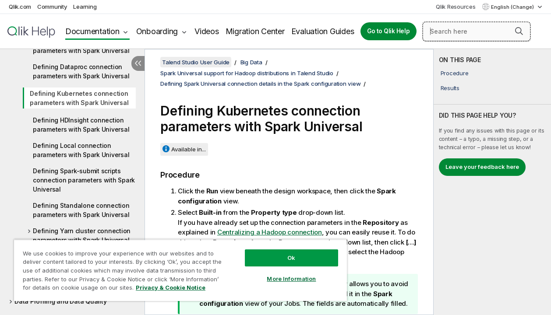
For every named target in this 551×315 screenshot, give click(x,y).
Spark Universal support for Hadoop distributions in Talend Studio (246, 73)
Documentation (92, 31)
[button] (519, 31)
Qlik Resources (456, 6)
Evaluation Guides (322, 31)
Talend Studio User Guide (196, 62)
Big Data (251, 62)
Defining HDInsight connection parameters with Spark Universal (81, 124)
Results (450, 87)
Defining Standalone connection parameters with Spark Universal (81, 210)
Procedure (455, 73)
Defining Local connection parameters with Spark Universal (81, 150)
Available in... (188, 149)
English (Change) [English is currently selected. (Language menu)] (513, 7)
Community (52, 6)
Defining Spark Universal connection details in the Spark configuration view (260, 83)
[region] (174, 267)
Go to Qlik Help (388, 31)
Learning (84, 6)
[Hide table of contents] (138, 63)
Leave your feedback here (482, 166)
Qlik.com (20, 6)
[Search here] (476, 31)
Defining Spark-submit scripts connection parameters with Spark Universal (84, 180)
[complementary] (492, 182)
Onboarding (157, 31)
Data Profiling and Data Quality (60, 301)
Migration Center (255, 31)
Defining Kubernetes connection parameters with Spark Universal (79, 98)
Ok (280, 251)
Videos (206, 31)
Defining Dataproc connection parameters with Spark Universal (81, 71)
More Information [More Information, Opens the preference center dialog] (280, 272)
